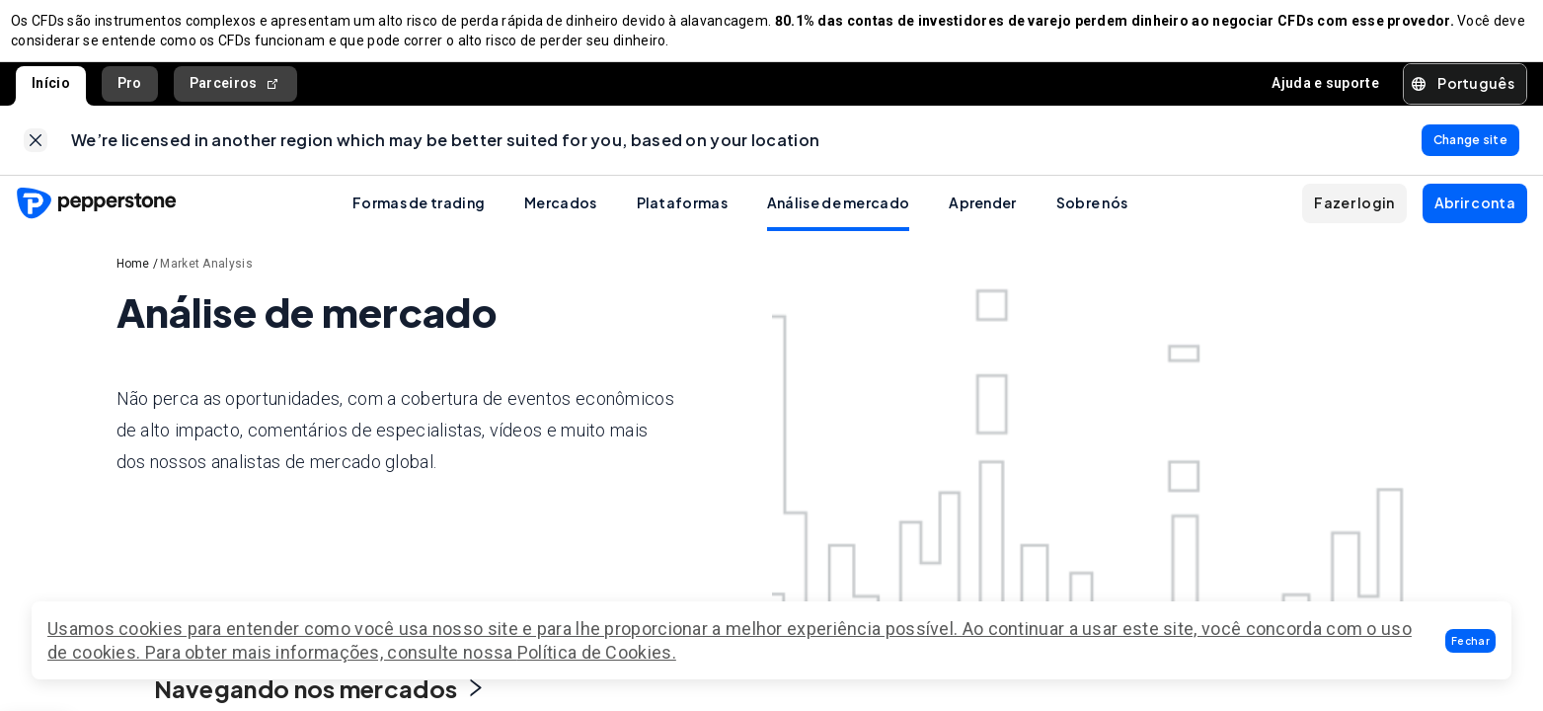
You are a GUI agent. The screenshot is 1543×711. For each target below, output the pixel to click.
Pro (129, 93)
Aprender (982, 222)
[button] (1470, 641)
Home (133, 283)
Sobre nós (1092, 222)
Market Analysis (206, 283)
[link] (35, 155)
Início (51, 93)
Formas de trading (418, 222)
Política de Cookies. (596, 652)
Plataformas (682, 222)
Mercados (560, 222)
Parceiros (235, 93)
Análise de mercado (838, 222)
